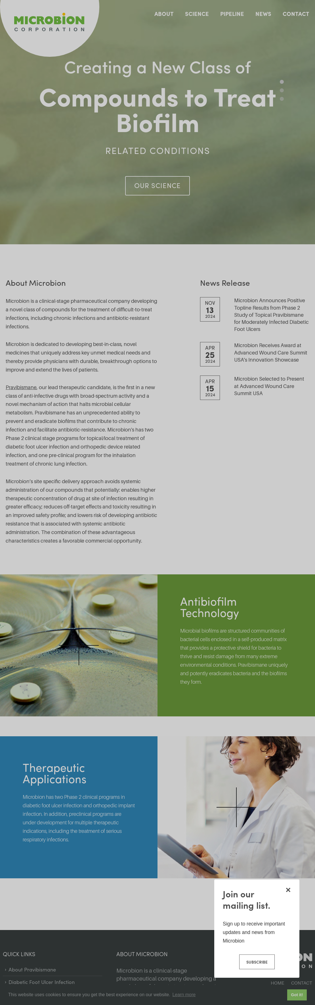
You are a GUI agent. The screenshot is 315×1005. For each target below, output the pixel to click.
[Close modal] (288, 889)
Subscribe (256, 962)
